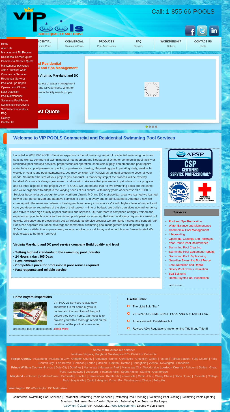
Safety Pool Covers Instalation (188, 269)
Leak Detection (10, 91)
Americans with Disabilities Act (152, 321)
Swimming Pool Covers (15, 104)
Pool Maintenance (12, 96)
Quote (203, 43)
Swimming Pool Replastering (187, 256)
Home (4, 43)
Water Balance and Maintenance (190, 225)
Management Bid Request (16, 52)
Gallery (171, 43)
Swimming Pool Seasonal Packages (143, 401)
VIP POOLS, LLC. (99, 405)
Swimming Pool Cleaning (185, 247)
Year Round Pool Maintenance (188, 243)
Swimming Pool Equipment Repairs (192, 251)
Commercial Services (13, 74)
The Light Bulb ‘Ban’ (146, 306)
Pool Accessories (106, 43)
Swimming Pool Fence (14, 100)
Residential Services (13, 78)
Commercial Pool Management (189, 230)
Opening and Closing (13, 87)
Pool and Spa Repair (13, 83)
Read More (61, 328)
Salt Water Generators (14, 109)
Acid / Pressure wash (13, 69)
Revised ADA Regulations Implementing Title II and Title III (170, 328)
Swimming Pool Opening (130, 397)
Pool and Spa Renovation (185, 221)
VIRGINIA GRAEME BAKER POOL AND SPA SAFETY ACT (171, 313)
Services (138, 43)
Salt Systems (177, 273)
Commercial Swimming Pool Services (37, 397)
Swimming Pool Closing (164, 397)
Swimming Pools (42, 43)
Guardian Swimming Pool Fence (190, 260)
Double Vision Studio (150, 405)
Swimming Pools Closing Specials (96, 401)
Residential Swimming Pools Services (87, 397)
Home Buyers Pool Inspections (189, 278)
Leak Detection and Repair (186, 265)
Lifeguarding (177, 234)
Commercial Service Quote (17, 61)
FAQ (3, 113)
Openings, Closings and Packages (191, 238)
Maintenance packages (15, 65)
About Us (6, 48)
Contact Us (7, 122)
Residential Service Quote (16, 57)
